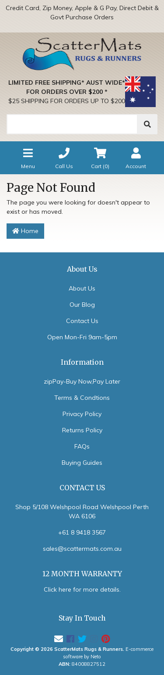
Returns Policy (82, 430)
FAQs (82, 446)
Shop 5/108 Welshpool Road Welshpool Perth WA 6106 (82, 511)
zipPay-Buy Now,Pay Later (82, 381)
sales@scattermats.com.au (82, 549)
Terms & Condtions (82, 398)
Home (25, 231)
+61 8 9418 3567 (82, 532)
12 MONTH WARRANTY (82, 574)
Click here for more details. (82, 589)
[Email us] (58, 638)
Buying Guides (82, 463)
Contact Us (82, 321)
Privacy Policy (82, 414)
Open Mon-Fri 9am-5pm (82, 337)
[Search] (72, 124)
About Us (82, 288)
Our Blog (82, 305)
